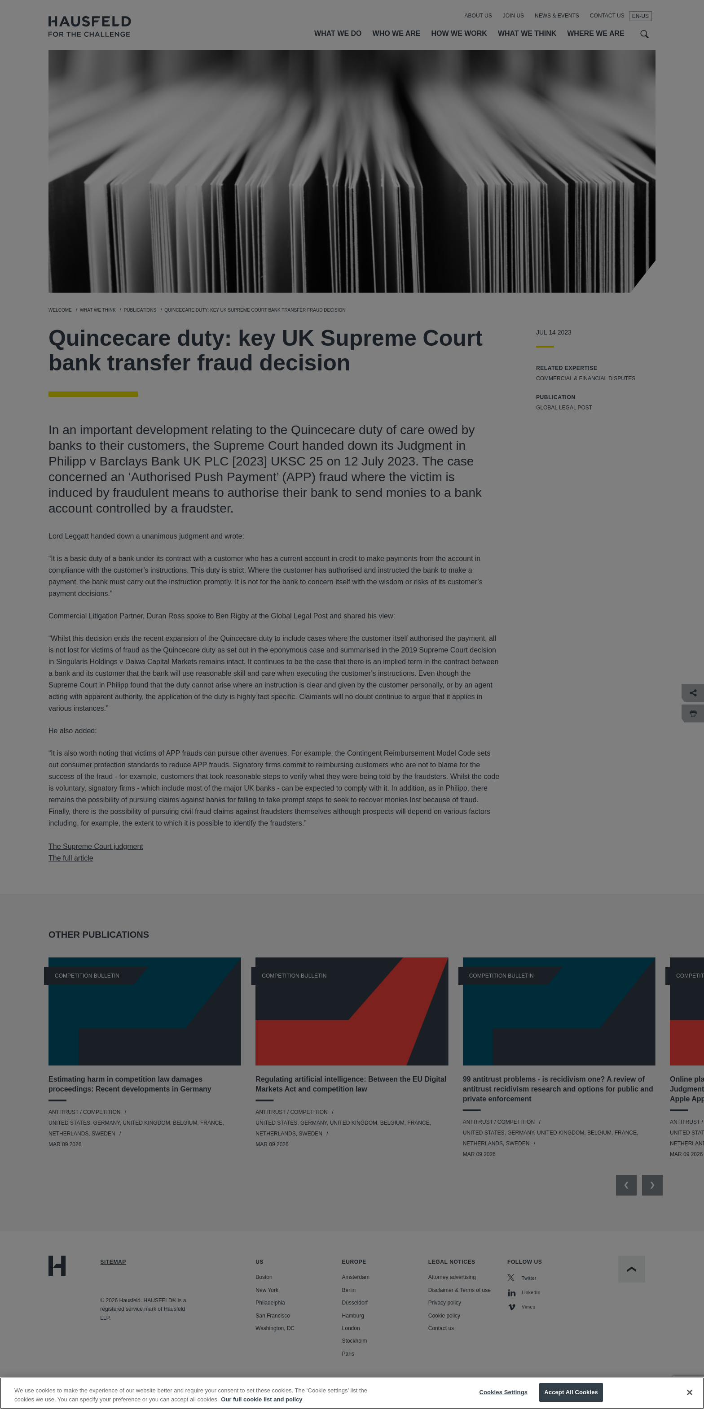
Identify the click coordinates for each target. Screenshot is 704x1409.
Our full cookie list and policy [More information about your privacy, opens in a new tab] (261, 1403)
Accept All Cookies (571, 1396)
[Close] (690, 1396)
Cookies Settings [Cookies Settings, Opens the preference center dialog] (504, 1396)
